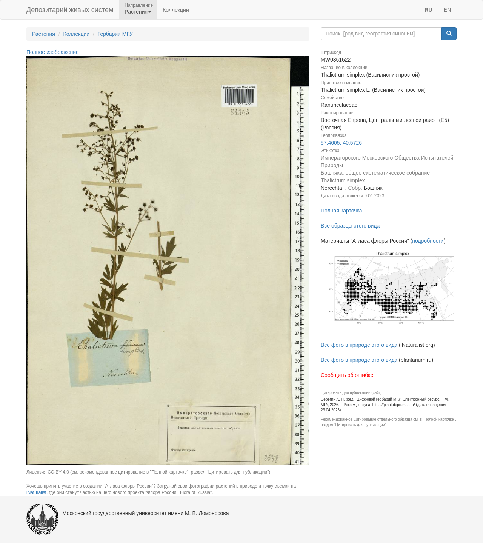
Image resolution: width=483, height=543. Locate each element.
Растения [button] (138, 12)
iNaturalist (36, 492)
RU (428, 10)
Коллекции (176, 10)
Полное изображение (52, 52)
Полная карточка (341, 211)
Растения (43, 34)
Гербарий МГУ (115, 34)
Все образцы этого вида (350, 226)
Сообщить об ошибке (347, 375)
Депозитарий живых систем (69, 10)
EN (447, 10)
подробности (428, 241)
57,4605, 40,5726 (341, 143)
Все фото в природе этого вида (359, 345)
